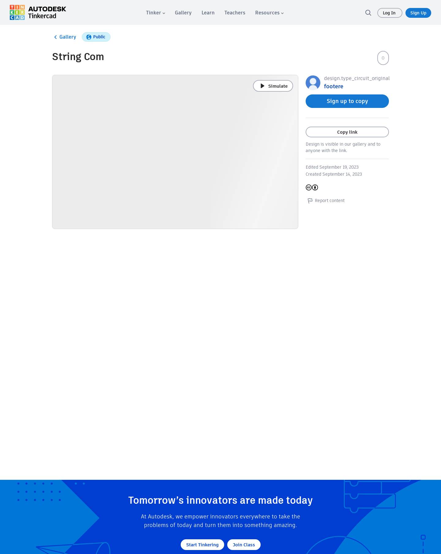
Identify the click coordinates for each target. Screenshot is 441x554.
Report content (325, 200)
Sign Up (418, 13)
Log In (390, 13)
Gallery (64, 37)
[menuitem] (155, 12)
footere (333, 86)
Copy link (347, 132)
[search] (368, 12)
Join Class (244, 544)
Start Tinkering (202, 544)
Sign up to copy (347, 101)
